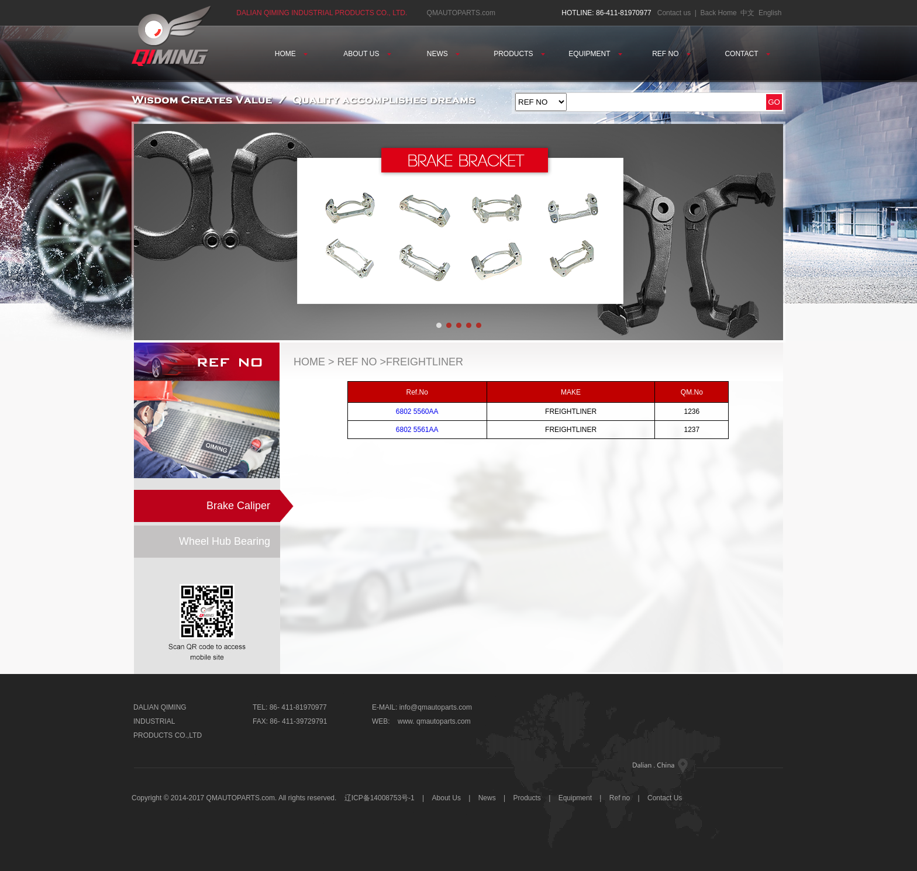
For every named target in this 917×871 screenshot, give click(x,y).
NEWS (443, 54)
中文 (747, 13)
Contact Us (664, 798)
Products (527, 798)
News (487, 798)
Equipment (575, 798)
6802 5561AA (417, 430)
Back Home (719, 13)
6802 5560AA (417, 411)
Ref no (619, 798)
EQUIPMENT (595, 54)
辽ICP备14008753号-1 (379, 798)
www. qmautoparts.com (434, 721)
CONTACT (747, 54)
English (770, 13)
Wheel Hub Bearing (224, 541)
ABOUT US (367, 54)
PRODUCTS (519, 54)
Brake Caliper (238, 505)
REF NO (671, 54)
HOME (291, 54)
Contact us (674, 13)
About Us (447, 798)
